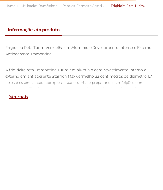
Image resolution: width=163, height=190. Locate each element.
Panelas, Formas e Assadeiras (85, 6)
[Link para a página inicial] (12, 6)
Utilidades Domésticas (39, 6)
